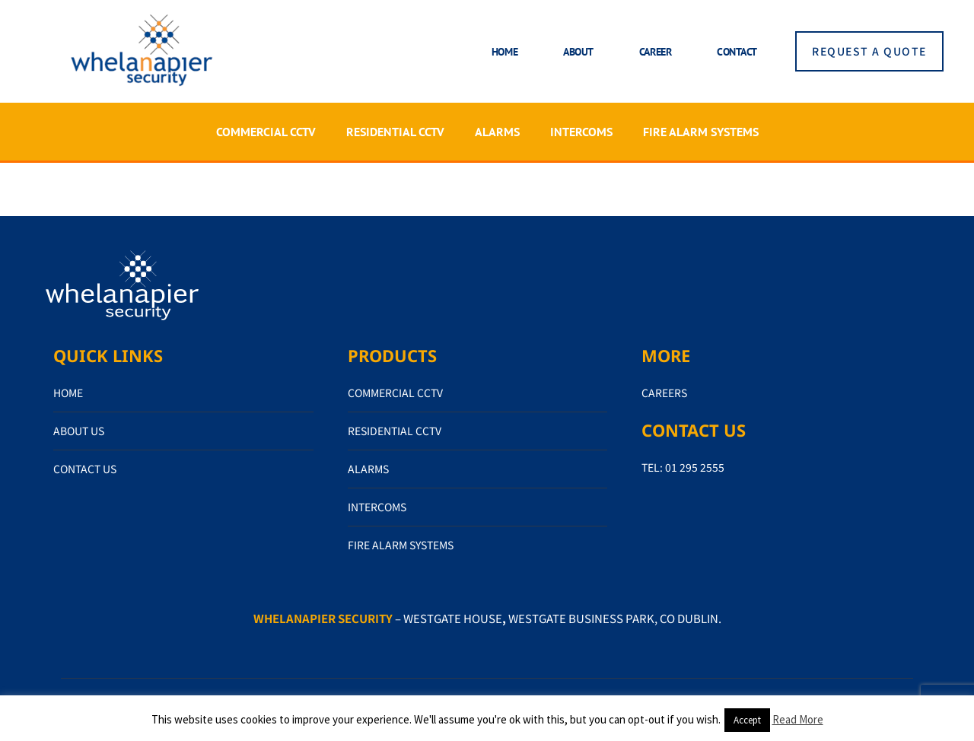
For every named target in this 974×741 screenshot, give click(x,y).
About (578, 52)
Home (504, 52)
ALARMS (497, 131)
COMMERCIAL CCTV (266, 131)
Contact (737, 52)
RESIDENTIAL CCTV (395, 131)
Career (655, 52)
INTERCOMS (581, 131)
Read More (797, 719)
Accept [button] (747, 720)
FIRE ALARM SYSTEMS (701, 131)
